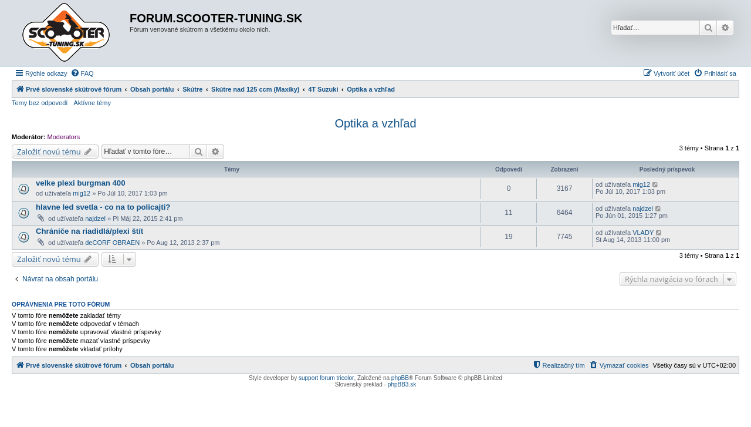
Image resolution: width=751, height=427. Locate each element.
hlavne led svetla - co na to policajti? (103, 207)
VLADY (643, 232)
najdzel (95, 218)
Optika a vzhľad (375, 123)
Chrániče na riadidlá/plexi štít (89, 231)
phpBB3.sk (402, 384)
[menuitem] (82, 73)
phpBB (400, 378)
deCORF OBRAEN (112, 242)
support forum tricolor (326, 378)
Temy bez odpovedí (39, 102)
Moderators (64, 136)
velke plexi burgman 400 (80, 183)
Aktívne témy (92, 102)
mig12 (81, 193)
